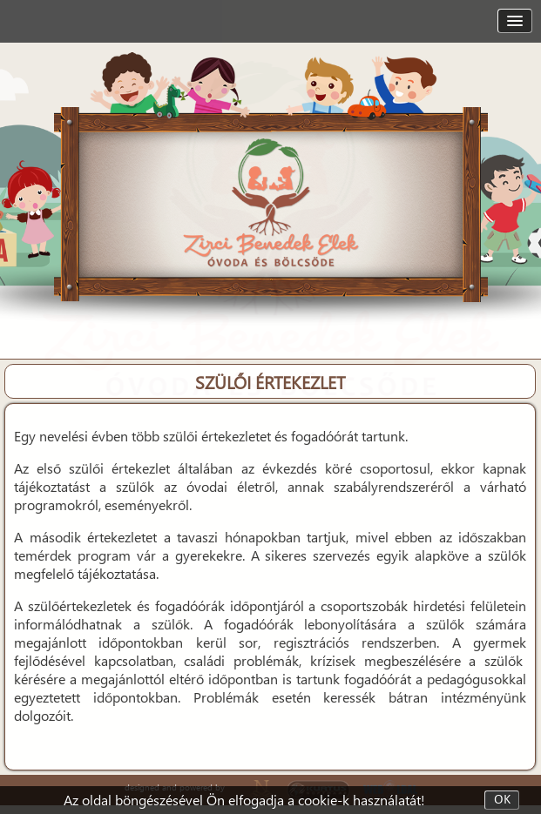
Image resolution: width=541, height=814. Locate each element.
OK (502, 800)
